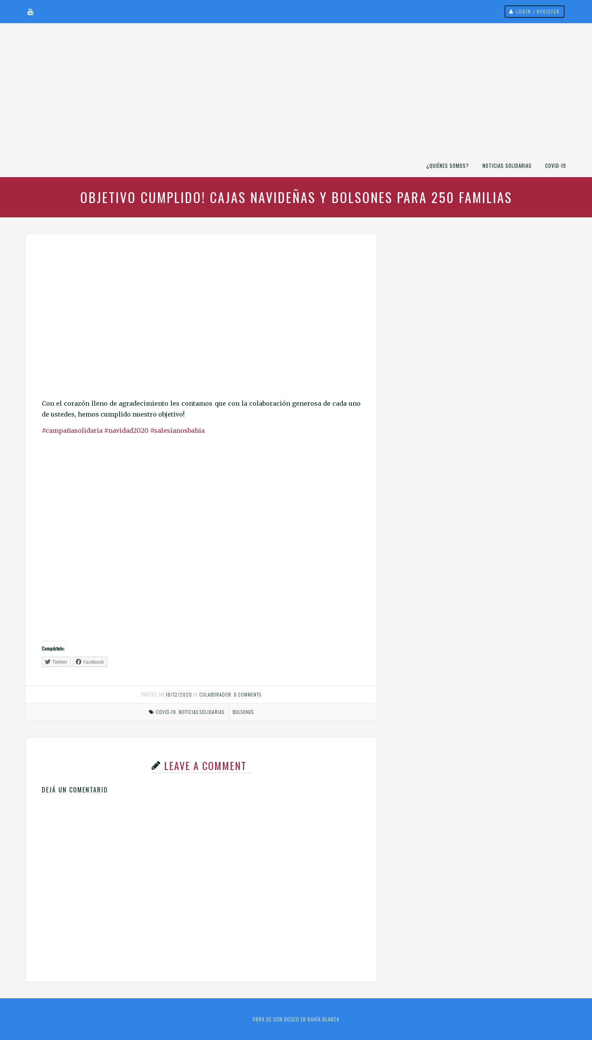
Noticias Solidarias (507, 165)
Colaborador (215, 694)
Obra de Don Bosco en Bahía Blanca (296, 1019)
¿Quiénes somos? (447, 165)
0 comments (247, 694)
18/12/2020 (179, 694)
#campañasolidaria (73, 430)
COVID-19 (555, 165)
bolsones (243, 712)
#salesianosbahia (177, 430)
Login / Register (538, 11)
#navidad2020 (126, 430)
